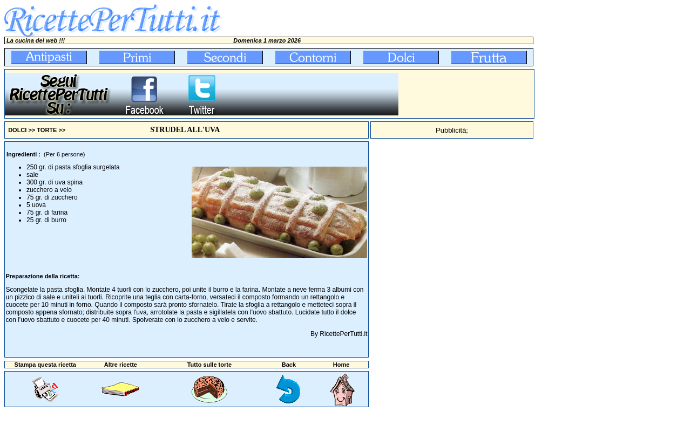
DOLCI (17, 130)
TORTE (47, 130)
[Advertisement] (466, 94)
